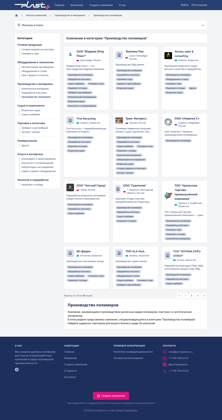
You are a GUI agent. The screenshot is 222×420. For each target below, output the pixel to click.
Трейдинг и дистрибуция (35, 128)
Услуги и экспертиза (30, 154)
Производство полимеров (36, 97)
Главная (59, 5)
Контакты (70, 377)
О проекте (70, 370)
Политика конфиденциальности (133, 351)
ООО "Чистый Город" (91, 185)
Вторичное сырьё (31, 110)
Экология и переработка (33, 179)
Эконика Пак (134, 51)
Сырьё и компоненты (31, 105)
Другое (25, 145)
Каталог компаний (36, 15)
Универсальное (27, 140)
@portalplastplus (178, 364)
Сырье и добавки (31, 114)
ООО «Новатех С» (187, 118)
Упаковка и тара (30, 53)
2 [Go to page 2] (191, 295)
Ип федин (84, 251)
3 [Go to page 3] (198, 295)
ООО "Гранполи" (134, 185)
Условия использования (128, 358)
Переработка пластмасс (34, 93)
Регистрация (199, 4)
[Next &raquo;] (204, 296)
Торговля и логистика (31, 123)
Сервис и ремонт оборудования (39, 171)
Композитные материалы (35, 88)
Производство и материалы (70, 15)
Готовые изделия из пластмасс (38, 49)
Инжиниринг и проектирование (39, 159)
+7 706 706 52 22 (178, 358)
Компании (77, 5)
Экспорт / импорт (31, 132)
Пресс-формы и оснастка (35, 75)
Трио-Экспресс (136, 118)
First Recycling (86, 118)
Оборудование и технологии (35, 62)
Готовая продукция (29, 44)
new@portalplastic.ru (181, 351)
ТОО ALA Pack (135, 251)
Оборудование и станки (34, 71)
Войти (184, 4)
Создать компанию (101, 5)
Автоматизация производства (38, 67)
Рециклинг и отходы (32, 184)
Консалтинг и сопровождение (37, 163)
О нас (122, 5)
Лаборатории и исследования (38, 167)
